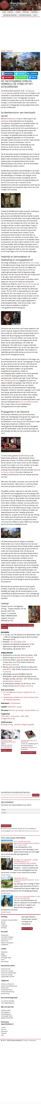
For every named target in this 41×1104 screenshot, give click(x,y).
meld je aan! (27, 929)
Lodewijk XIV (4, 944)
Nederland (11, 707)
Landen (18, 12)
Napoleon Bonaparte (7, 943)
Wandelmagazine (6, 1014)
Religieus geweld (28, 724)
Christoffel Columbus (7, 937)
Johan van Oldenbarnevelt (28, 402)
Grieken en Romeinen (7, 984)
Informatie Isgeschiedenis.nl (7, 1023)
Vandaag (10, 12)
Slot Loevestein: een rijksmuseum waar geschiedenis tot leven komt (26, 843)
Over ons (3, 1029)
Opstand (17, 724)
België (3, 954)
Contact (3, 1027)
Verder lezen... (6, 856)
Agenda (3, 924)
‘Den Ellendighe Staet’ (18, 642)
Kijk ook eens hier (7, 1007)
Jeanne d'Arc (4, 941)
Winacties (4, 928)
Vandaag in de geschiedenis (9, 920)
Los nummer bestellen (7, 1001)
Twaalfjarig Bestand (11, 380)
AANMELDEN (6, 750)
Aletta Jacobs (4, 935)
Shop (35, 15)
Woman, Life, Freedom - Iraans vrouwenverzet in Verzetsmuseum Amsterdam (26, 861)
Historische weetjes (7, 975)
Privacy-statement (29, 1040)
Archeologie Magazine (7, 1003)
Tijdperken (34, 12)
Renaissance (5, 988)
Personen (26, 12)
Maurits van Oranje (29, 284)
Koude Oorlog (5, 993)
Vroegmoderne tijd (6, 990)
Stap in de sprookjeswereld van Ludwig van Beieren (27, 897)
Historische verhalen (10, 15)
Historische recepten (7, 971)
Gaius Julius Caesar (6, 939)
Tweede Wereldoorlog (7, 992)
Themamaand (15, 703)
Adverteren (4, 1031)
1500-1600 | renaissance (10, 716)
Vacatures (4, 1033)
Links (2, 1035)
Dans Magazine (5, 1012)
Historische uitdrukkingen (8, 973)
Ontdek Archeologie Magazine (29, 741)
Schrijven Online (6, 1010)
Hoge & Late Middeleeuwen (9, 986)
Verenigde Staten (6, 958)
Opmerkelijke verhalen (8, 976)
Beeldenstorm (12, 119)
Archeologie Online (6, 1016)
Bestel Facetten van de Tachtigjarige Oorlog (17, 626)
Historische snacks (25, 15)
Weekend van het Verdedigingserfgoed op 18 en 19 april (26, 880)
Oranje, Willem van (31, 710)
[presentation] (16, 818)
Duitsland (4, 956)
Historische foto (5, 969)
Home (4, 12)
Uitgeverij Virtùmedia (7, 1018)
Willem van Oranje (32, 263)
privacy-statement (33, 831)
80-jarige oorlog (7, 724)
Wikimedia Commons (24, 657)
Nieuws (10, 51)
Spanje (19, 707)
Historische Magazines (9, 998)
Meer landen (5, 961)
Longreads (4, 926)
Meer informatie (28, 753)
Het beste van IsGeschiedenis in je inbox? (8, 742)
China (2, 960)
